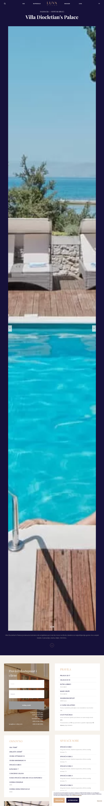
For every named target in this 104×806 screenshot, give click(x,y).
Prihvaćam (59, 800)
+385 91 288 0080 (37, 721)
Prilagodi (99, 801)
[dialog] (78, 798)
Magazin (67, 3)
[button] (10, 328)
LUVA (80, 3)
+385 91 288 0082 (37, 724)
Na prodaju (37, 3)
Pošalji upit (26, 705)
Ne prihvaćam (73, 800)
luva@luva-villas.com (15, 724)
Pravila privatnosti (76, 795)
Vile (23, 3)
